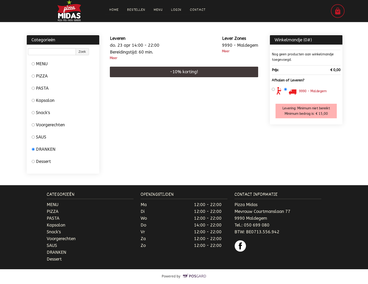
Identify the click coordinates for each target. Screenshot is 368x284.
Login (176, 10)
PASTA (40, 88)
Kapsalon (43, 100)
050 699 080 (256, 225)
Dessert (41, 161)
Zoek (82, 52)
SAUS (39, 137)
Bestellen (136, 10)
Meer (113, 58)
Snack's (41, 112)
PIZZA (40, 76)
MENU (40, 63)
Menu (158, 10)
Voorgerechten (48, 124)
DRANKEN (43, 149)
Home (114, 10)
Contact (198, 10)
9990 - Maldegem (313, 91)
